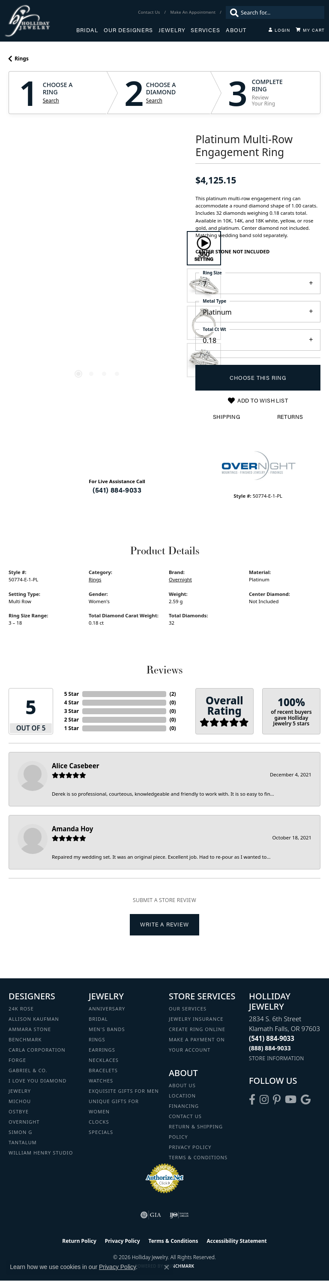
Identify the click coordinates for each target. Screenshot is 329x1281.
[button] (279, 30)
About (236, 30)
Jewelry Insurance (196, 1019)
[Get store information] (276, 1058)
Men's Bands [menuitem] (107, 1029)
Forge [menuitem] (17, 1060)
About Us (182, 1085)
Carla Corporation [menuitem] (37, 1049)
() (173, 694)
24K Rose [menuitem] (21, 1008)
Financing (184, 1106)
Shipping (226, 417)
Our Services (187, 1008)
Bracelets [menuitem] (103, 1070)
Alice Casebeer (75, 765)
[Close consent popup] (166, 1267)
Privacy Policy (190, 1147)
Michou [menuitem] (20, 1101)
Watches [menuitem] (101, 1080)
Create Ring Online (197, 1029)
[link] (150, 12)
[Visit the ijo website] (179, 1215)
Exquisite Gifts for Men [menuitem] (124, 1091)
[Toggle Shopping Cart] (310, 30)
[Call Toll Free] (270, 1048)
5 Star (71, 694)
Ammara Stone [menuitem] (30, 1029)
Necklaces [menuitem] (104, 1060)
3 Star (71, 711)
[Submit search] (232, 12)
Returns (290, 417)
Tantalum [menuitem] (23, 1142)
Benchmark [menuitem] (25, 1039)
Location (182, 1095)
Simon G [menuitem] (20, 1132)
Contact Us (185, 1116)
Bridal (87, 30)
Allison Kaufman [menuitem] (34, 1019)
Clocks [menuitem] (99, 1122)
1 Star (71, 728)
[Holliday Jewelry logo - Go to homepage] (40, 21)
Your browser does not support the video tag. (98, 247)
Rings (22, 58)
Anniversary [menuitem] (107, 1008)
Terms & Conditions (198, 1157)
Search (51, 101)
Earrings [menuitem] (102, 1049)
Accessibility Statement (236, 1241)
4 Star (71, 702)
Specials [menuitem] (101, 1132)
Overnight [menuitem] (24, 1122)
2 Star (71, 719)
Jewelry (172, 30)
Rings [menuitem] (97, 1039)
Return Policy (79, 1241)
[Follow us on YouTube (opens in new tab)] (290, 1100)
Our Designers (128, 30)
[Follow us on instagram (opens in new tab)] (264, 1100)
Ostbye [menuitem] (19, 1111)
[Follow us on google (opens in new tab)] (306, 1100)
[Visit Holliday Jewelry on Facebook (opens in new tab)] (252, 1100)
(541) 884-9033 (117, 490)
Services (205, 30)
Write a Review (164, 924)
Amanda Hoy (72, 828)
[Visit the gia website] (151, 1215)
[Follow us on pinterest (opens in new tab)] (277, 1100)
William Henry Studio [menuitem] (41, 1152)
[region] (98, 304)
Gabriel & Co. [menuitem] (28, 1070)
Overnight (180, 579)
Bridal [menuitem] (98, 1019)
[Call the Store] (271, 1038)
